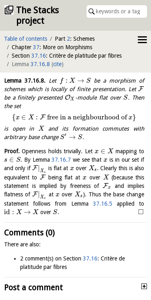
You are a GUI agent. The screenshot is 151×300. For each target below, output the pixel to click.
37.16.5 (102, 203)
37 (36, 47)
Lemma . (25, 80)
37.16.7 (61, 159)
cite (57, 64)
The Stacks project (37, 15)
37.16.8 (40, 64)
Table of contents (25, 38)
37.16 (38, 55)
